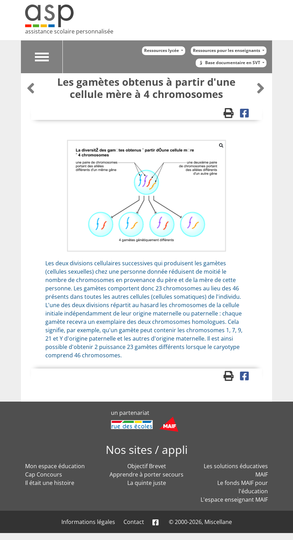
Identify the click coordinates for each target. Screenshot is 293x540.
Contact (133, 522)
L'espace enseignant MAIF (234, 499)
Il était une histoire (49, 483)
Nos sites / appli (147, 449)
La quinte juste (146, 483)
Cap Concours (43, 474)
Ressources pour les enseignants (227, 50)
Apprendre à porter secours (146, 474)
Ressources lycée (162, 50)
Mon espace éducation (55, 466)
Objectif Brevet (146, 466)
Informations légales (88, 522)
